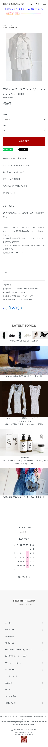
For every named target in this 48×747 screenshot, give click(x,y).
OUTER (12, 25)
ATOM (12, 670)
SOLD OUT (24, 141)
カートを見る (10, 696)
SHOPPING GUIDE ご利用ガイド (18, 650)
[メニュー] (44, 4)
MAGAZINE (9, 630)
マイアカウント (11, 676)
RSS (7, 670)
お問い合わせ (10, 703)
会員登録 (8, 683)
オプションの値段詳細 (11, 179)
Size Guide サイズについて (13, 172)
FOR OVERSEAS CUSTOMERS (16, 165)
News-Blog (9, 636)
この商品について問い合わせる (15, 186)
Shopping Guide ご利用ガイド (15, 158)
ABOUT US (9, 643)
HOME (4, 25)
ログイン (8, 690)
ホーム (7, 623)
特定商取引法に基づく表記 (16, 656)
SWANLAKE (13, 27)
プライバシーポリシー (14, 663)
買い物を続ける (9, 193)
